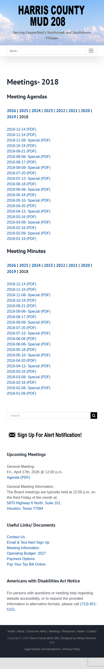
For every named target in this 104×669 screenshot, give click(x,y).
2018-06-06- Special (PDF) (28, 189)
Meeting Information (23, 548)
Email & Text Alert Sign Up (28, 542)
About (20, 631)
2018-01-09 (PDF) (21, 393)
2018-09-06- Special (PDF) (28, 157)
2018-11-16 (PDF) (21, 135)
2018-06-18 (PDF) (21, 184)
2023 (48, 110)
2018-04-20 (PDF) (21, 206)
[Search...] (49, 415)
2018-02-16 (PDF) (21, 228)
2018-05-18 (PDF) (21, 195)
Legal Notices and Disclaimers (42, 649)
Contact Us (16, 537)
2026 (11, 110)
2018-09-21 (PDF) (21, 151)
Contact (91, 631)
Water (81, 631)
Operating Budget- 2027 (26, 553)
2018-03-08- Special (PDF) (28, 222)
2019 (11, 116)
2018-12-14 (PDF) (21, 129)
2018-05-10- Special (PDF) (28, 200)
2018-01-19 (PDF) (21, 239)
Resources (68, 631)
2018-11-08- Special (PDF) (28, 140)
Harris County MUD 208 (43, 638)
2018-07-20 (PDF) (21, 173)
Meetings (54, 631)
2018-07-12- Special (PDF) (28, 178)
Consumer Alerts (36, 631)
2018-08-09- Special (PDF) (28, 168)
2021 (73, 110)
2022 (60, 110)
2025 (23, 110)
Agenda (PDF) (18, 477)
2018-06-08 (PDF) (21, 339)
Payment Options (21, 559)
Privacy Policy (71, 649)
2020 (85, 110)
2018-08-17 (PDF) (21, 162)
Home (11, 631)
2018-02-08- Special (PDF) (28, 233)
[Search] (94, 415)
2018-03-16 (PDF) (21, 217)
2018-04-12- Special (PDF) (28, 211)
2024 (36, 110)
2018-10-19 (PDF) (21, 146)
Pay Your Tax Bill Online (26, 564)
